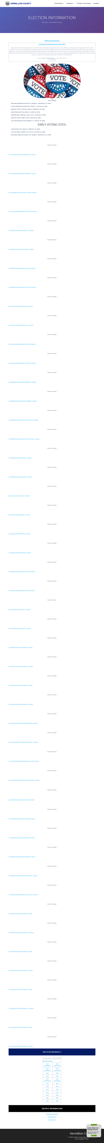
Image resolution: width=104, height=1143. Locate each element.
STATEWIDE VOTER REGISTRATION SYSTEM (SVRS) (52, 44)
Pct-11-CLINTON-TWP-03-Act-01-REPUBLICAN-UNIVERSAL (20, 723)
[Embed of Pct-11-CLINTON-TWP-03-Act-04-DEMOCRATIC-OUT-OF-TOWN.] (52, 770)
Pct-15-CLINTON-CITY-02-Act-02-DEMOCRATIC (18, 970)
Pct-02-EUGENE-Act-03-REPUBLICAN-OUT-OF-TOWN (19, 268)
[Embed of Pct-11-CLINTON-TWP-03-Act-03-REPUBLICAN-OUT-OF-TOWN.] (52, 751)
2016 (47, 1086)
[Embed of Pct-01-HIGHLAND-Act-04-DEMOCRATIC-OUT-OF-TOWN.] (52, 202)
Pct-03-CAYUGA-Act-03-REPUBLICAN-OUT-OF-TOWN (19, 344)
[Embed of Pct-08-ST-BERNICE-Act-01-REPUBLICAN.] (52, 600)
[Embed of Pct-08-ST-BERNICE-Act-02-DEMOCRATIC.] (52, 619)
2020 (47, 1076)
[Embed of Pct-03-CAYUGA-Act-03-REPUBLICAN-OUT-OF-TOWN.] (52, 334)
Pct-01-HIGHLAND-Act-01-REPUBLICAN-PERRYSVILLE (19, 154)
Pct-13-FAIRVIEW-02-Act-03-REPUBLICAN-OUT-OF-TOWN (20, 875)
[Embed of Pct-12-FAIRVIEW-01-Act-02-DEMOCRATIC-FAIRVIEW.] (52, 809)
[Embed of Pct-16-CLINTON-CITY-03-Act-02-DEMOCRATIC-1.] (52, 999)
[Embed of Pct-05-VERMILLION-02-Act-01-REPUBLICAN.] (52, 448)
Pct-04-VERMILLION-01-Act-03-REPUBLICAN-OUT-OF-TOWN (21, 420)
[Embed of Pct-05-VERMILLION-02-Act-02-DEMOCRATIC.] (52, 467)
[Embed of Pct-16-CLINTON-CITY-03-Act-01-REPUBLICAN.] (52, 980)
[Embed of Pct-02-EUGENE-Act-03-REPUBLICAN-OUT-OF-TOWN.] (52, 259)
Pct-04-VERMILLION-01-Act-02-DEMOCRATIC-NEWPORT (20, 401)
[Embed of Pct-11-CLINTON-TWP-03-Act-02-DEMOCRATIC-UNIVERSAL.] (52, 733)
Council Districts (52, 1117)
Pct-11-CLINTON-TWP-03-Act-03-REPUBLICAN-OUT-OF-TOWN (21, 761)
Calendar (96, 3)
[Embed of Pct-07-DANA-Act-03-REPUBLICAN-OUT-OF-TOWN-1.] (52, 562)
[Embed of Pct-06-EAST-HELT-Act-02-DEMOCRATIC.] (52, 505)
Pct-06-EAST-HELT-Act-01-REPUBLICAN (17, 495)
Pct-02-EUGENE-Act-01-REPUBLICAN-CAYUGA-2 (18, 230)
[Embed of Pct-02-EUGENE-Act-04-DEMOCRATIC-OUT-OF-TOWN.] (52, 277)
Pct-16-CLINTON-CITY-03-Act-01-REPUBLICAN (18, 989)
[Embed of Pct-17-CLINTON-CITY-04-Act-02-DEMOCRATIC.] (52, 1037)
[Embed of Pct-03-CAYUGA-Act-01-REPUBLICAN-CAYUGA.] (52, 296)
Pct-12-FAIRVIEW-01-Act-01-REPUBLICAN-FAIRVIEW (19, 799)
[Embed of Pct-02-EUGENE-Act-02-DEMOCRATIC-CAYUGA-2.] (52, 240)
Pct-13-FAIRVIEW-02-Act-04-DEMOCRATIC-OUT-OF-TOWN (20, 894)
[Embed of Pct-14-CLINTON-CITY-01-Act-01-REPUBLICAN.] (52, 904)
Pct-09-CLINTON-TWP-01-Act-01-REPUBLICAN (18, 647)
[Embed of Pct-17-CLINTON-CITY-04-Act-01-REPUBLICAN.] (52, 1018)
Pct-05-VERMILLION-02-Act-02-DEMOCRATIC (18, 476)
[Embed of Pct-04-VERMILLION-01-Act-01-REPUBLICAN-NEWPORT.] (52, 372)
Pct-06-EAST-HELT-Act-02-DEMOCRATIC (17, 514)
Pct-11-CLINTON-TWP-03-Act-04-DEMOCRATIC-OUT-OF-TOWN (21, 780)
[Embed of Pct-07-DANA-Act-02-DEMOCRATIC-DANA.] (52, 543)
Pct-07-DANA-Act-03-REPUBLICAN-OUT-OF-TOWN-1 (19, 571)
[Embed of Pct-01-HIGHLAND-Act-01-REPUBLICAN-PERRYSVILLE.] (52, 145)
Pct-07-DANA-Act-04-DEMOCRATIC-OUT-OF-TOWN (19, 590)
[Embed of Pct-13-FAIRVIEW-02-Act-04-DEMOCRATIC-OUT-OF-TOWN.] (52, 885)
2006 (47, 1098)
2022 (47, 1073)
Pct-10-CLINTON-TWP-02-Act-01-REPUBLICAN (18, 685)
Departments (59, 3)
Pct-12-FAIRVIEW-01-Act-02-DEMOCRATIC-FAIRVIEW (19, 818)
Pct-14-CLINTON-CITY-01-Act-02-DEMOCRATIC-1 (18, 932)
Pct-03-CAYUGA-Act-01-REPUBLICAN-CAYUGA (18, 306)
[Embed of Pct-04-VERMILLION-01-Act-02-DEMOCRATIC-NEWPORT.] (52, 391)
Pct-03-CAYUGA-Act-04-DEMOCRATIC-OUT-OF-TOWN (20, 363)
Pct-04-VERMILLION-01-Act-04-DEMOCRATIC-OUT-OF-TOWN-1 (21, 439)
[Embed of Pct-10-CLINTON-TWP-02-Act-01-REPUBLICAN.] (52, 676)
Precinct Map (52, 1120)
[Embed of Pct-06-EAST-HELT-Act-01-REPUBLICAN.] (52, 486)
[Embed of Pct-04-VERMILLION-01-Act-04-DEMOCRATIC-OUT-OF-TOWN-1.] (52, 429)
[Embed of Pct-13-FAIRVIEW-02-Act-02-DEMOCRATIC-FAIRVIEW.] (52, 847)
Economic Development (83, 3)
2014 (47, 1089)
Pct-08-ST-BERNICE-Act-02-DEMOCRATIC (17, 628)
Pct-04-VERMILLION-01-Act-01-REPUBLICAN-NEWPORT (20, 382)
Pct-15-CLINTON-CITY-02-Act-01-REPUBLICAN (18, 951)
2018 (47, 1083)
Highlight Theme (83, 1139)
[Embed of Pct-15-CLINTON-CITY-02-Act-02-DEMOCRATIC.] (52, 961)
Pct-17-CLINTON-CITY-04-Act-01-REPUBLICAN (18, 1027)
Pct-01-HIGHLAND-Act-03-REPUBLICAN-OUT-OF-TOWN (20, 192)
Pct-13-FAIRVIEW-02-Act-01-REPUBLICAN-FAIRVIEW (19, 837)
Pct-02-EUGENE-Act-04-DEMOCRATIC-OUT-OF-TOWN (20, 287)
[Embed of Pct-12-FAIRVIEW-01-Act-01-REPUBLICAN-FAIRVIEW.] (52, 790)
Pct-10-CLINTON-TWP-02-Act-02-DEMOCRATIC (18, 704)
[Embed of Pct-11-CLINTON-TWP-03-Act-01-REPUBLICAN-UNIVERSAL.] (52, 714)
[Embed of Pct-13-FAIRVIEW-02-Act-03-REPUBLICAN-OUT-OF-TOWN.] (52, 866)
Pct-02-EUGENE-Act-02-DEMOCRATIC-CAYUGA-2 (19, 249)
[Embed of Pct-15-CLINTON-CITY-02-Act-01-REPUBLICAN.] (52, 942)
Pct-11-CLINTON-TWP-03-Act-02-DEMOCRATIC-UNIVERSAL (21, 742)
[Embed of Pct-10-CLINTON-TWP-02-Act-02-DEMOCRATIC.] (52, 695)
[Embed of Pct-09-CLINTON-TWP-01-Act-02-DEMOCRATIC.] (52, 657)
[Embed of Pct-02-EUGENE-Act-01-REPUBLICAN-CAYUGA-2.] (52, 221)
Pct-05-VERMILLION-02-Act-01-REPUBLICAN (17, 457)
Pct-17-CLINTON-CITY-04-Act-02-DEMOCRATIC (18, 1046)
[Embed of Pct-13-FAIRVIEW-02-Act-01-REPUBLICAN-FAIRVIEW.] (52, 828)
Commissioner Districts (52, 1114)
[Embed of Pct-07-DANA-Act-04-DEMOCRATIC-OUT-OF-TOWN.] (52, 581)
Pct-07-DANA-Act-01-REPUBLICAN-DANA (17, 533)
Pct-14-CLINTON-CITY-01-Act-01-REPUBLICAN (18, 913)
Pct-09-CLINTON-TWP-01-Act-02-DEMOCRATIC (18, 666)
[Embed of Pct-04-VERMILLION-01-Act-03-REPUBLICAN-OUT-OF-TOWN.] (52, 410)
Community (69, 3)
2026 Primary (48, 41)
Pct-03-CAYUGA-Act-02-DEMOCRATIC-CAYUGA (18, 325)
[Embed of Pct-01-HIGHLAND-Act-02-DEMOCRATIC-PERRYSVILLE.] (52, 164)
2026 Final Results (47, 1061)
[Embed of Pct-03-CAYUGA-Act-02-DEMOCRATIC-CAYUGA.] (52, 315)
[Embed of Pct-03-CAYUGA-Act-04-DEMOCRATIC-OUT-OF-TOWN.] (52, 353)
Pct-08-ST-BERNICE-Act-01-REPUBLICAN (17, 609)
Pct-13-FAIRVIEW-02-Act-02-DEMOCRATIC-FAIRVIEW (19, 856)
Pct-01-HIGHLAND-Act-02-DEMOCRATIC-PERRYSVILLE (20, 173)
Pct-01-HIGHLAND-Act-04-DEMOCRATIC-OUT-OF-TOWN (20, 211)
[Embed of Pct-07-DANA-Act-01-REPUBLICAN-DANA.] (52, 524)
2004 (47, 1100)
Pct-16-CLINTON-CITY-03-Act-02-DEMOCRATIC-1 (18, 1008)
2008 (47, 1095)
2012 (47, 1092)
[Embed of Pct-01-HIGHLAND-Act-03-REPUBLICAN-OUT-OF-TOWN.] (52, 183)
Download (33, 154)
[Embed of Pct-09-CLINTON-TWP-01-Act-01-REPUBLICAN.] (52, 638)
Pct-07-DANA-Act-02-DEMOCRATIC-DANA (17, 552)
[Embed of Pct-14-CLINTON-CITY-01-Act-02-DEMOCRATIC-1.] (52, 923)
